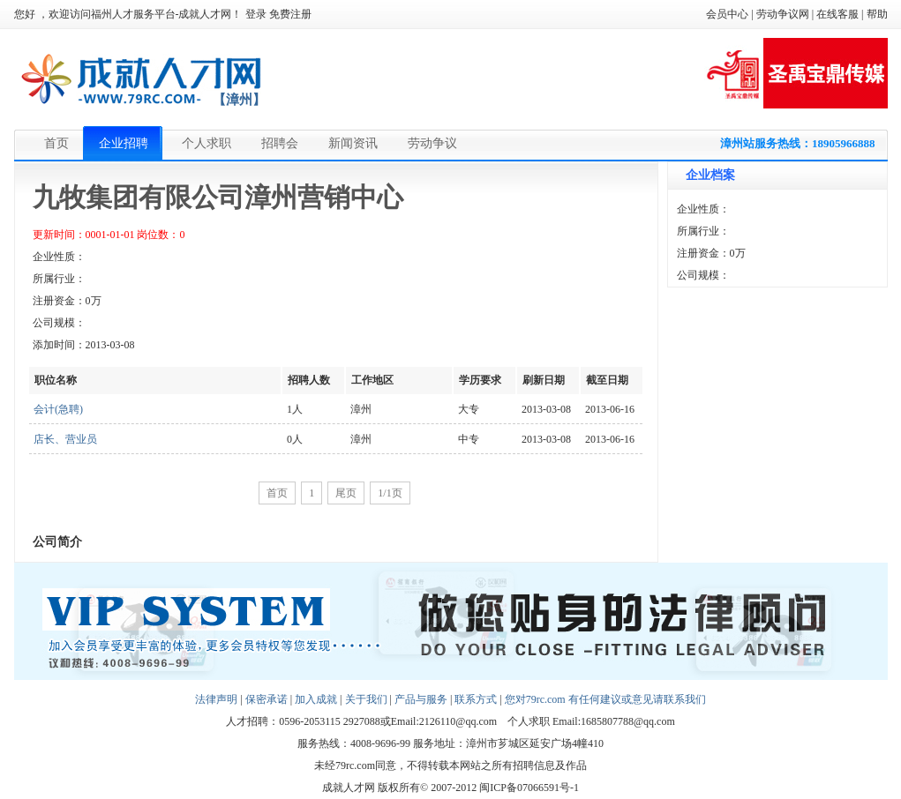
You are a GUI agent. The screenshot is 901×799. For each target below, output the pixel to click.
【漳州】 (239, 100)
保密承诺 (266, 699)
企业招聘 (123, 143)
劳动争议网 (782, 14)
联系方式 (475, 699)
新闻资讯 (353, 143)
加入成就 (316, 699)
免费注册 (290, 14)
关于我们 (366, 699)
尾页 (346, 493)
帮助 (877, 14)
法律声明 (216, 699)
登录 (256, 14)
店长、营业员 (65, 439)
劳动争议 (432, 143)
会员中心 (727, 14)
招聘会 (279, 143)
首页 (56, 143)
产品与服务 (420, 699)
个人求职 (206, 143)
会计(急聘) (58, 409)
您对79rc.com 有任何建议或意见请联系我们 (605, 699)
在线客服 (837, 14)
